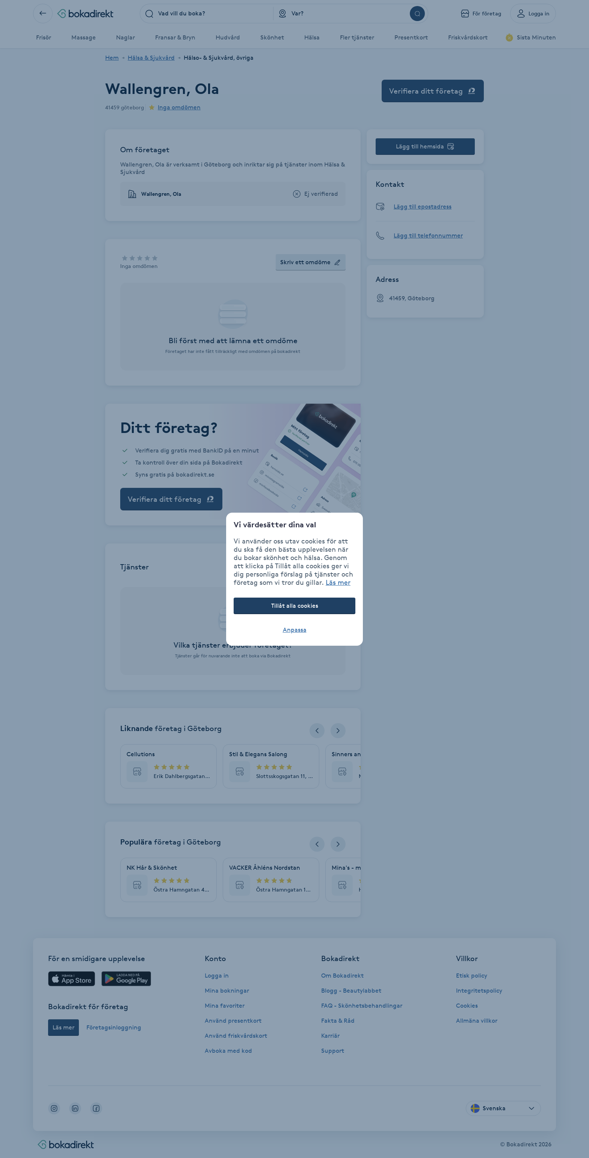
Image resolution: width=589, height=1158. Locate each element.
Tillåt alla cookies (294, 605)
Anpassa (295, 629)
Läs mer (338, 582)
